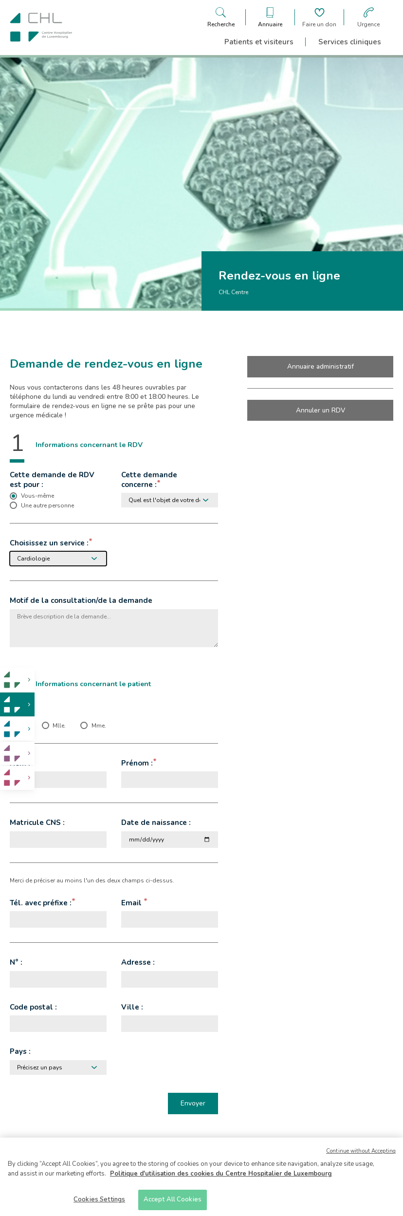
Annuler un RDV (320, 410)
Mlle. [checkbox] (59, 726)
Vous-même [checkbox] (37, 496)
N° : (16, 962)
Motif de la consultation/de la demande (81, 600)
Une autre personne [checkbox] (47, 505)
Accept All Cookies (173, 1201)
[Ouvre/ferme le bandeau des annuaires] (270, 17)
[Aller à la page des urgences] (368, 17)
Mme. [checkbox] (99, 726)
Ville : (132, 1007)
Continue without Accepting (361, 1152)
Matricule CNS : (37, 822)
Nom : (20, 763)
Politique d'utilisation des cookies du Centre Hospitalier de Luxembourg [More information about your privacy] (221, 1175)
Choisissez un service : (49, 543)
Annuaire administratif (320, 366)
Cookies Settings (99, 1201)
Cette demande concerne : (149, 479)
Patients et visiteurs (258, 42)
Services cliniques (349, 42)
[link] (17, 680)
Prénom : (137, 763)
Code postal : (33, 1007)
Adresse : (138, 962)
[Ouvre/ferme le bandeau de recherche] (221, 17)
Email (132, 903)
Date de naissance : (156, 822)
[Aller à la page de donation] (319, 17)
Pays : (20, 1051)
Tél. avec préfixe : (41, 903)
